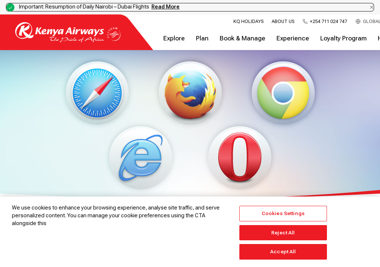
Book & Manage (242, 38)
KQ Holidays (248, 21)
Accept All (283, 251)
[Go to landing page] (68, 40)
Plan (202, 38)
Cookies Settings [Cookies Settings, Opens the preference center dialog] (283, 213)
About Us (283, 21)
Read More (165, 7)
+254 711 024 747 (328, 21)
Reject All (283, 232)
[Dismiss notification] (371, 7)
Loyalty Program (343, 38)
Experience (292, 38)
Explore (174, 38)
